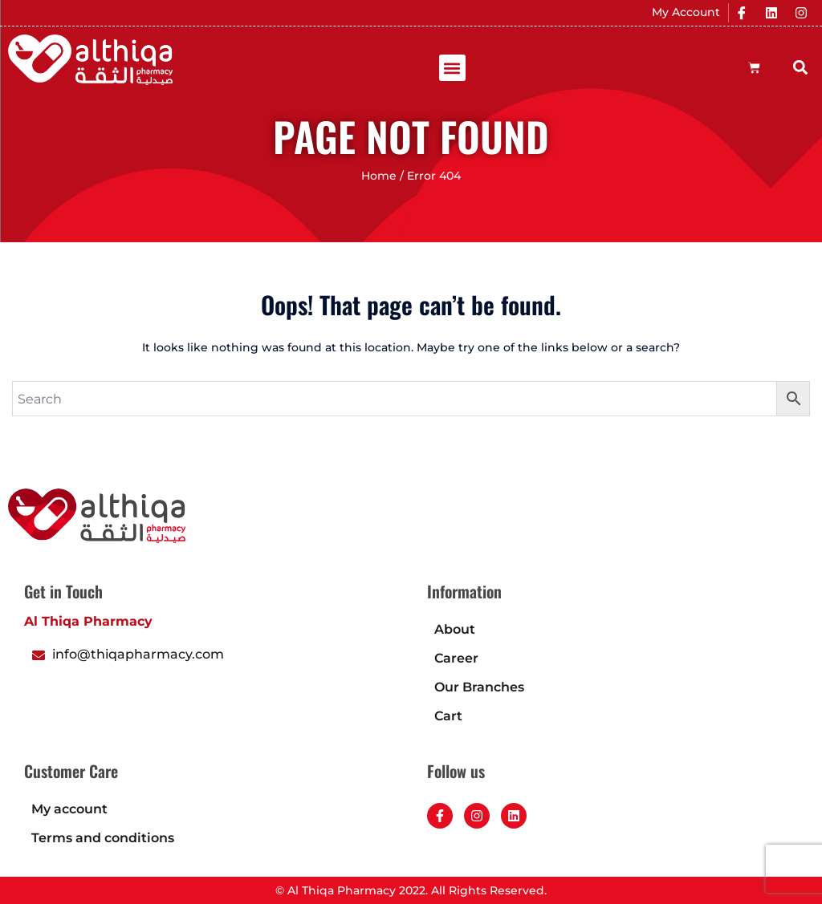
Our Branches (479, 687)
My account (69, 809)
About (454, 629)
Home (379, 175)
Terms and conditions (102, 837)
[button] (452, 68)
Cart (448, 716)
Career (456, 658)
